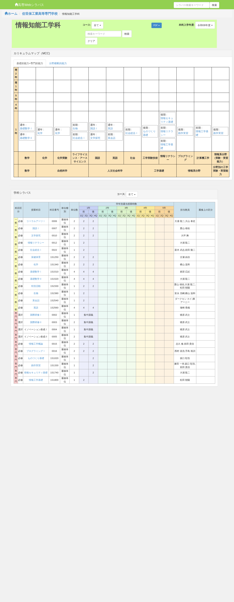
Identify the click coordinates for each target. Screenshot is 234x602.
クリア (91, 41)
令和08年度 (205, 25)
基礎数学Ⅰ (26, 128)
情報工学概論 (36, 343)
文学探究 (95, 138)
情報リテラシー (167, 133)
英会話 (111, 138)
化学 (40, 133)
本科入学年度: (187, 24)
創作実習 (183, 133)
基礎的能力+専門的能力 (30, 63)
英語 (110, 128)
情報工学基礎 (167, 146)
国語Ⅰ (94, 128)
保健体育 (36, 257)
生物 (75, 128)
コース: (87, 24)
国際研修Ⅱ (36, 322)
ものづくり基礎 (149, 133)
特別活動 (36, 286)
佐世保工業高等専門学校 (40, 13)
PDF (156, 25)
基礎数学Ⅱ (26, 138)
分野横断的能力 (58, 63)
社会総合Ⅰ (79, 138)
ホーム (10, 13)
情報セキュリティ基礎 (167, 120)
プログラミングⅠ (36, 351)
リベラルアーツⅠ (36, 221)
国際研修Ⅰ (36, 315)
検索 (214, 5)
